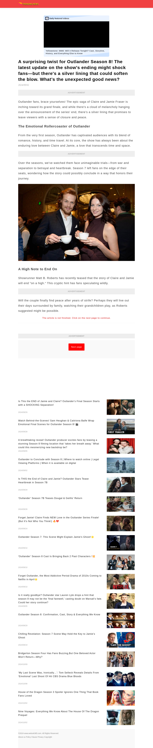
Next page (76, 347)
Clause (34, 737)
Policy (28, 737)
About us (21, 737)
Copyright (48, 737)
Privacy (41, 737)
